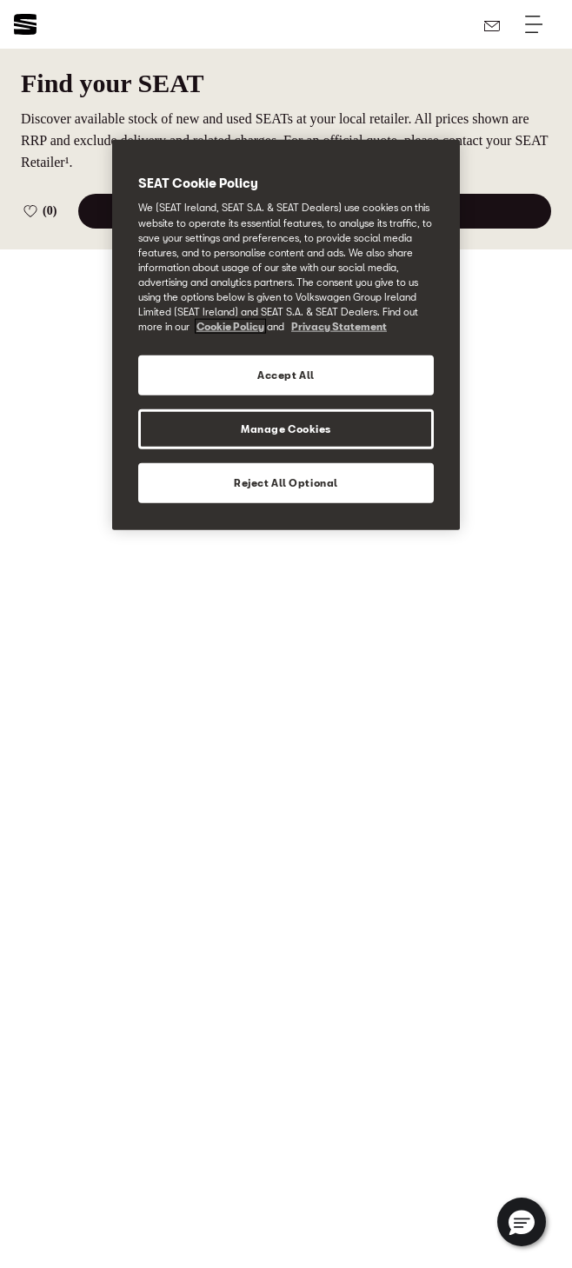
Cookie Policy (230, 326)
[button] (521, 1222)
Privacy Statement (339, 326)
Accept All (286, 375)
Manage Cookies (286, 429)
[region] (286, 334)
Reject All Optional (286, 482)
